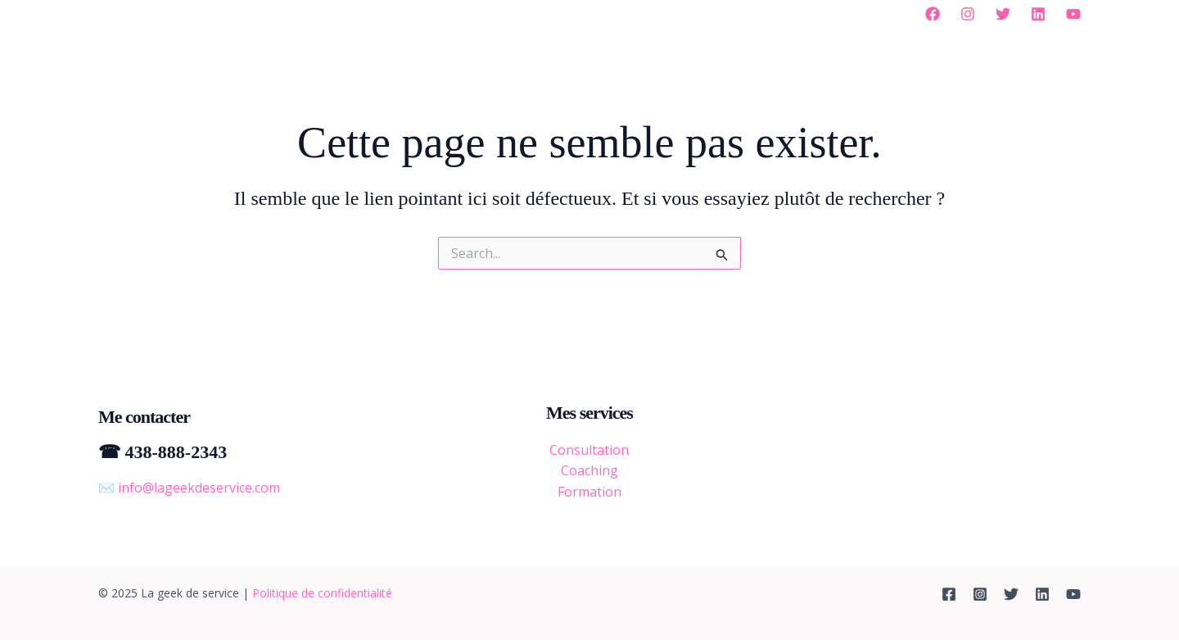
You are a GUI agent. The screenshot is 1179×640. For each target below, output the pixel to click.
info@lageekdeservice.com (199, 488)
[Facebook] (932, 14)
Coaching (589, 470)
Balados (681, 12)
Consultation (589, 450)
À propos (402, 12)
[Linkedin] (1038, 14)
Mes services (512, 12)
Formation (589, 492)
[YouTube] (1073, 14)
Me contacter (772, 12)
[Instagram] (967, 14)
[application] (430, 12)
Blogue (608, 12)
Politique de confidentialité (322, 593)
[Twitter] (1003, 14)
